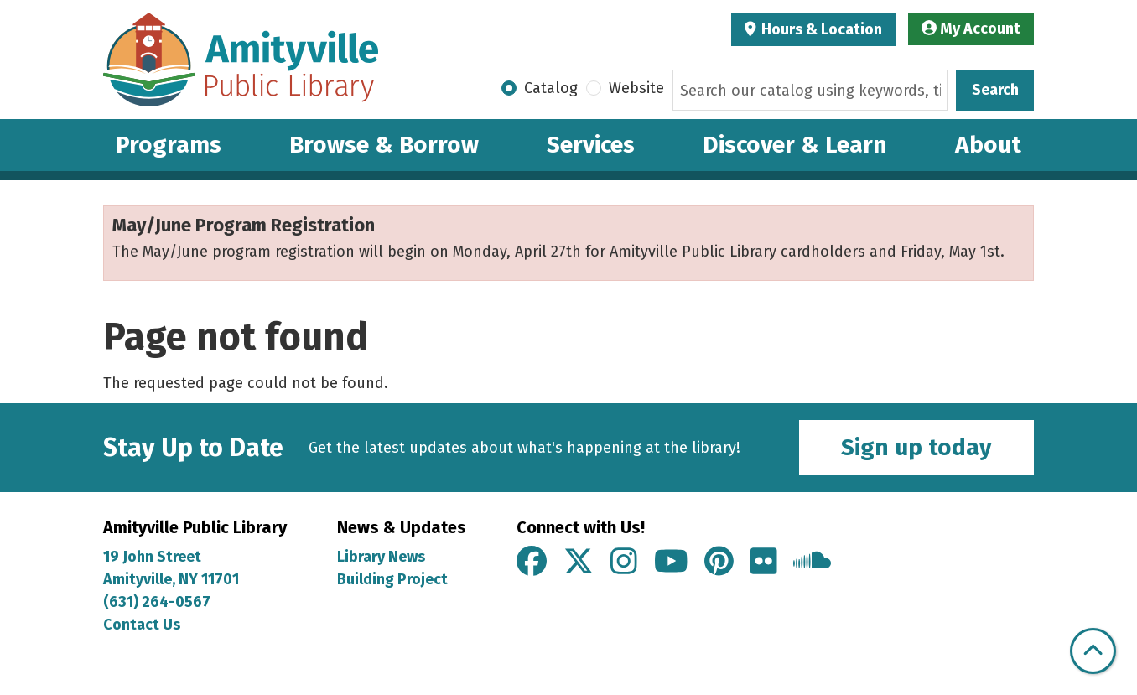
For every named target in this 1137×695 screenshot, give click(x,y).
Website (636, 88)
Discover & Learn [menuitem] (795, 144)
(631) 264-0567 (156, 602)
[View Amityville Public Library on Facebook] (532, 562)
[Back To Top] (1093, 651)
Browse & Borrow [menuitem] (384, 144)
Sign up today (916, 447)
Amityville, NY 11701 (172, 579)
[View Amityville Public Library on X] (578, 562)
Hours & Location (820, 29)
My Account (971, 28)
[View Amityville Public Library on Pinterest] (719, 562)
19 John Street (152, 556)
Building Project (392, 579)
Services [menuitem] (591, 144)
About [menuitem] (988, 144)
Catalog (551, 88)
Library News (381, 556)
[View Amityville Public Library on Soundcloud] (812, 562)
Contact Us (141, 624)
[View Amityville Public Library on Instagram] (623, 562)
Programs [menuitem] (168, 144)
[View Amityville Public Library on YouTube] (671, 562)
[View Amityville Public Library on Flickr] (763, 562)
